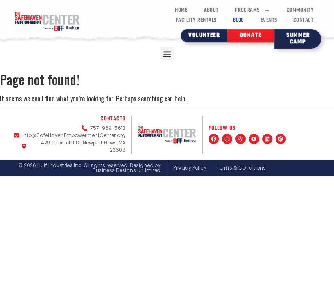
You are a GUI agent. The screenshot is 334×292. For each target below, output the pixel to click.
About (211, 10)
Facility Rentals (196, 20)
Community (300, 10)
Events (269, 20)
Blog (238, 20)
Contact (303, 20)
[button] (167, 53)
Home (181, 10)
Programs (252, 10)
